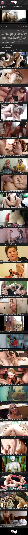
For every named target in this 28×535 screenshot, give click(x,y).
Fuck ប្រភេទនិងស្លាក (6, 47)
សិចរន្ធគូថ (10, 45)
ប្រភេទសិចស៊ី (5, 45)
